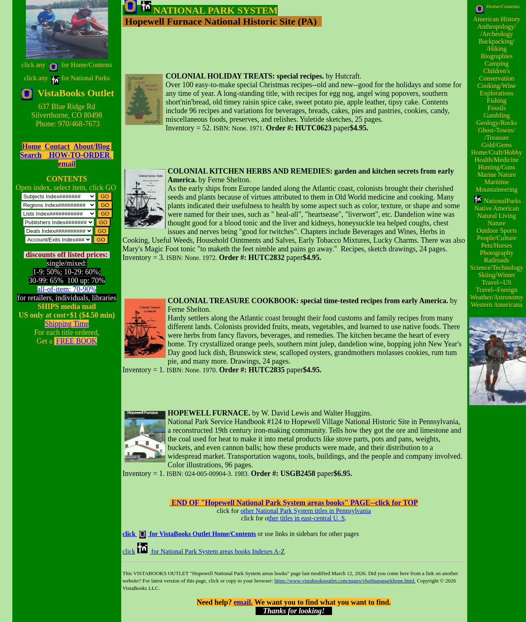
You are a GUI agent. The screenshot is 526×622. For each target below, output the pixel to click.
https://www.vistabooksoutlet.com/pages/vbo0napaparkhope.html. (345, 581)
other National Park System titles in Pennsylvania (305, 510)
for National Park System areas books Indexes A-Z (218, 551)
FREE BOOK (76, 341)
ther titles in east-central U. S (306, 518)
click (128, 551)
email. (243, 602)
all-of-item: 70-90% (66, 289)
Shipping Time (67, 324)
